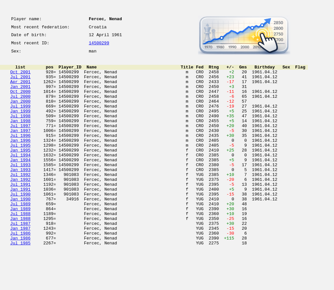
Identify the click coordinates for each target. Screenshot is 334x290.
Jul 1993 (20, 189)
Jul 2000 (20, 107)
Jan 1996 (20, 160)
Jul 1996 (20, 154)
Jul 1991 (20, 212)
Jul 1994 (20, 177)
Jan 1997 (20, 148)
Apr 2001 (20, 89)
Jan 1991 (20, 218)
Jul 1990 (20, 224)
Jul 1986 (20, 271)
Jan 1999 (20, 124)
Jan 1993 (20, 195)
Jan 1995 (20, 171)
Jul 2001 (20, 83)
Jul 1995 (20, 165)
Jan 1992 (20, 207)
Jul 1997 (20, 142)
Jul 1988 (20, 248)
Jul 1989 (20, 236)
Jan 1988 (20, 253)
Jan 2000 (20, 113)
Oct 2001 (20, 77)
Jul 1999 (20, 119)
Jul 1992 (20, 201)
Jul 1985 (20, 283)
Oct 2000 (20, 101)
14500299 (99, 46)
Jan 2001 (20, 95)
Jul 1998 (20, 130)
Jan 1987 (20, 265)
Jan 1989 (20, 242)
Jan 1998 (20, 136)
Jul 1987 (20, 259)
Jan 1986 (20, 277)
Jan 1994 (20, 183)
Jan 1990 (20, 230)
